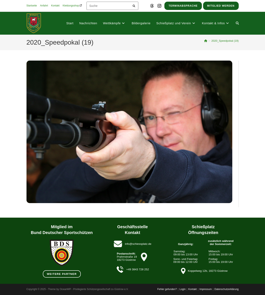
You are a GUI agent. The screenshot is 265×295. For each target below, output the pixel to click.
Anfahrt (44, 5)
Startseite (31, 5)
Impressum (205, 289)
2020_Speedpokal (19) (225, 40)
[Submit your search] (134, 5)
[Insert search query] (112, 6)
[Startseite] (205, 40)
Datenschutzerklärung (226, 289)
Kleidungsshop (72, 5)
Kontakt (55, 5)
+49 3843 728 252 (137, 269)
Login (182, 289)
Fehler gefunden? (167, 289)
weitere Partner (62, 273)
